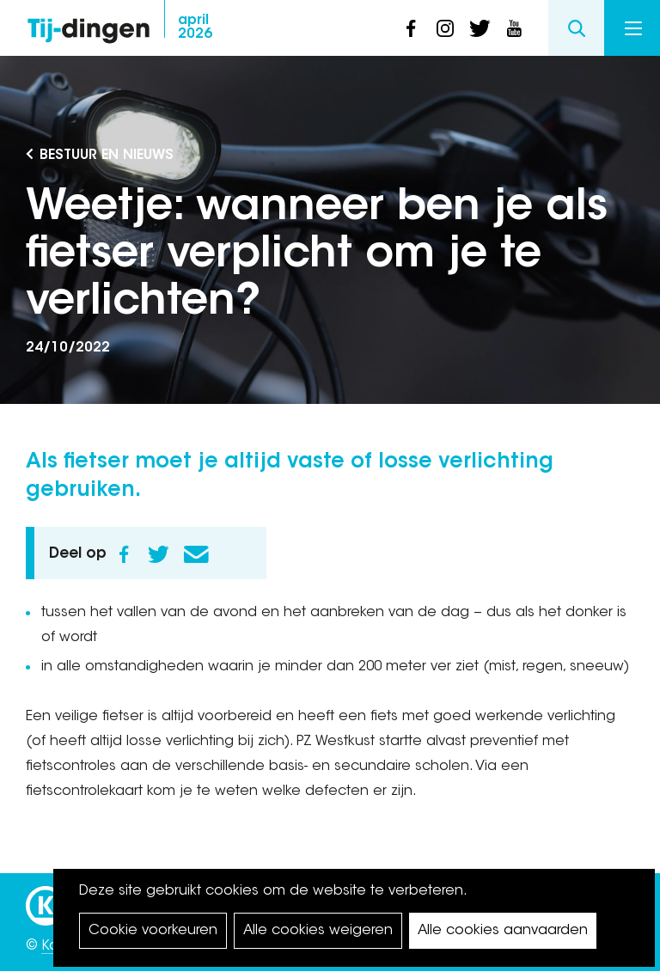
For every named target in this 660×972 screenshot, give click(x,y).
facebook (411, 28)
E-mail (196, 554)
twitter (479, 28)
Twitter (158, 554)
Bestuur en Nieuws (107, 155)
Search (576, 28)
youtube (514, 28)
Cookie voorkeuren (153, 931)
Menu (633, 28)
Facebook (124, 554)
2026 (195, 27)
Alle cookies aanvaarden (503, 931)
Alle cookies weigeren (318, 931)
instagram (445, 28)
